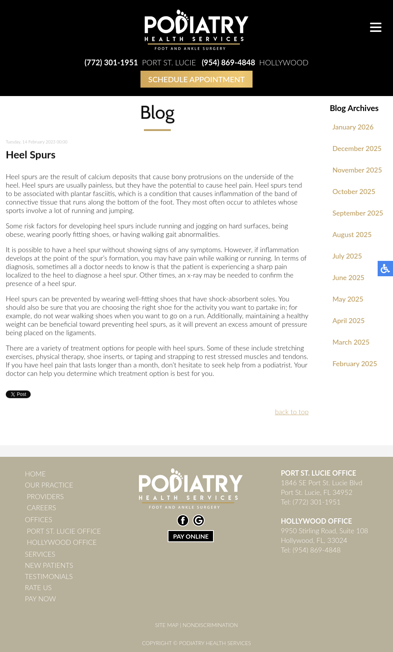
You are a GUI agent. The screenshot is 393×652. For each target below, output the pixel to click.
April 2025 (348, 320)
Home (35, 474)
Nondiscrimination (210, 625)
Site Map (166, 625)
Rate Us (38, 587)
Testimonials (49, 576)
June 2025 (348, 277)
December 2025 (356, 148)
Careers (41, 507)
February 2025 (354, 363)
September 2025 (357, 213)
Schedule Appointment (196, 79)
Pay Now (40, 598)
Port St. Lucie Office (64, 531)
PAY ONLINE (190, 536)
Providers (45, 496)
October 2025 (353, 191)
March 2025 (351, 342)
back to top (292, 412)
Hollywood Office (62, 542)
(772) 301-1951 (111, 62)
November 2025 (357, 170)
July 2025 (347, 256)
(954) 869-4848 (228, 62)
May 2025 (347, 299)
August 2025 (352, 234)
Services (40, 554)
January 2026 (352, 127)
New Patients (49, 565)
